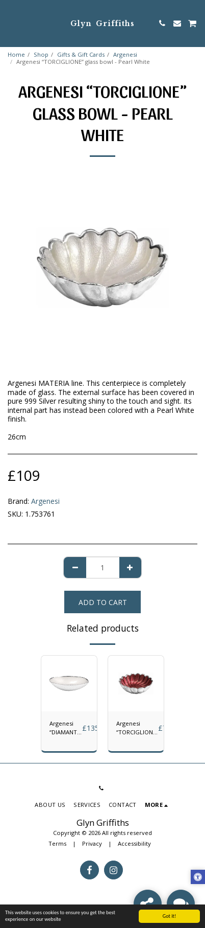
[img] (69, 683)
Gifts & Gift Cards (81, 54)
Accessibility (134, 843)
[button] (11, 22)
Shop (41, 54)
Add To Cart (103, 602)
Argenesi (125, 54)
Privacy (92, 843)
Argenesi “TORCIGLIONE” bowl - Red (137, 728)
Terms (57, 843)
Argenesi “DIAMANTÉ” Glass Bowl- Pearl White (65, 728)
